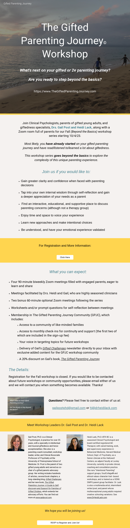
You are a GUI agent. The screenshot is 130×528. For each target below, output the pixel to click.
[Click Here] (65, 257)
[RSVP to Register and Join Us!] (65, 522)
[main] (65, 40)
